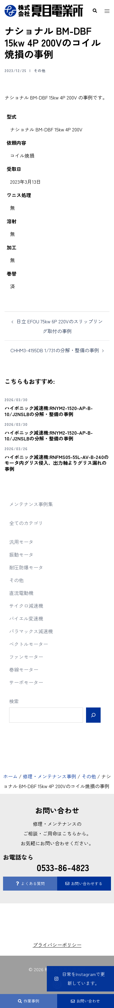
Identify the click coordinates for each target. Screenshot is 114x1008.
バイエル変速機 (26, 618)
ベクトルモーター (28, 644)
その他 (40, 70)
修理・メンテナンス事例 (49, 776)
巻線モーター (23, 669)
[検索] (93, 715)
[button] (94, 10)
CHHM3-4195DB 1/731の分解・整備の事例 (54, 350)
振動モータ (21, 554)
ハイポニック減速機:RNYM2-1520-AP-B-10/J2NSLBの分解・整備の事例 (49, 410)
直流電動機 (21, 592)
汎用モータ (21, 541)
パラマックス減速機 (31, 631)
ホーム (10, 776)
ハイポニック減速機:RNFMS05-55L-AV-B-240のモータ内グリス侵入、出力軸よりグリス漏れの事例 (57, 462)
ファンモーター (26, 656)
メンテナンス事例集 (31, 504)
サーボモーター (26, 682)
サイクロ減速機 (26, 605)
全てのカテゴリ (26, 523)
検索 (14, 701)
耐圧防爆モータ (26, 567)
